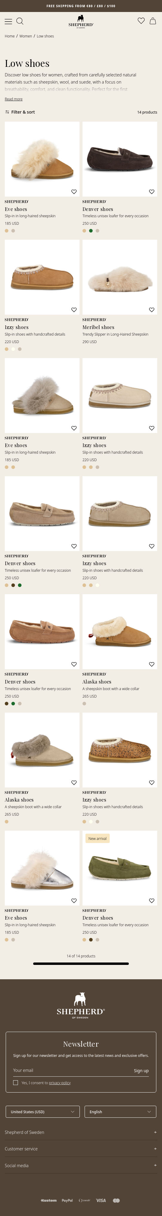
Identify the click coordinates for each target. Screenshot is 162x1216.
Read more (13, 99)
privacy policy (60, 1082)
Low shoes (45, 36)
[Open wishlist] (142, 22)
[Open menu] (8, 22)
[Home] (81, 22)
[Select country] (43, 1112)
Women (25, 36)
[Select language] (120, 1112)
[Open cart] (154, 22)
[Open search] (20, 22)
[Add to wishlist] (74, 191)
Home (10, 36)
